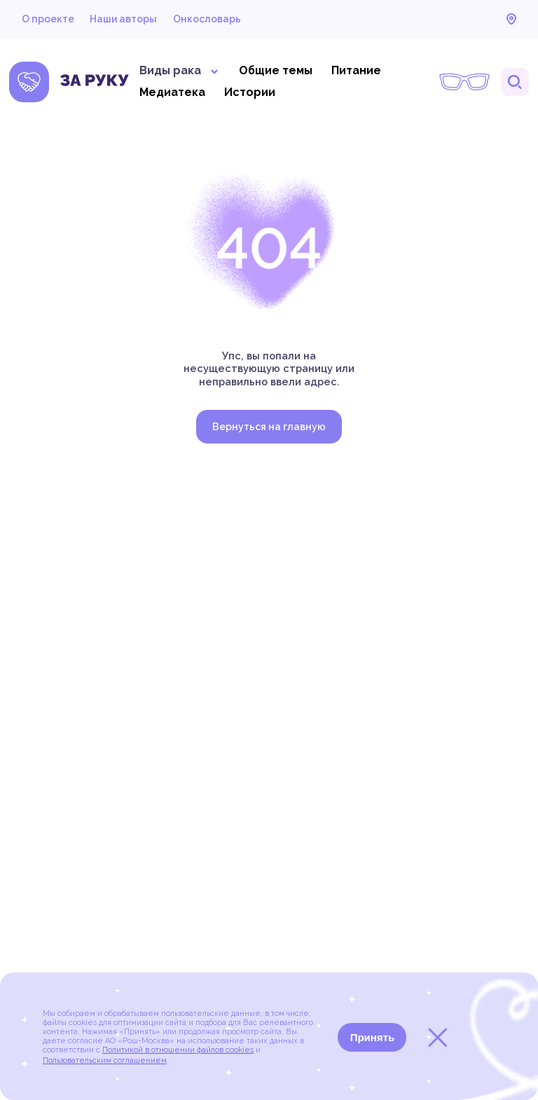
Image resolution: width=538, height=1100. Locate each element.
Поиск (515, 82)
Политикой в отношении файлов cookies (178, 1049)
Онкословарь (207, 19)
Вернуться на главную (269, 426)
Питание (356, 70)
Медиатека (172, 92)
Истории (249, 92)
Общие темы (275, 70)
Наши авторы (123, 19)
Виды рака (179, 70)
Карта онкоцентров (511, 19)
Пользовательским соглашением (105, 1060)
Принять (372, 1037)
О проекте (48, 19)
